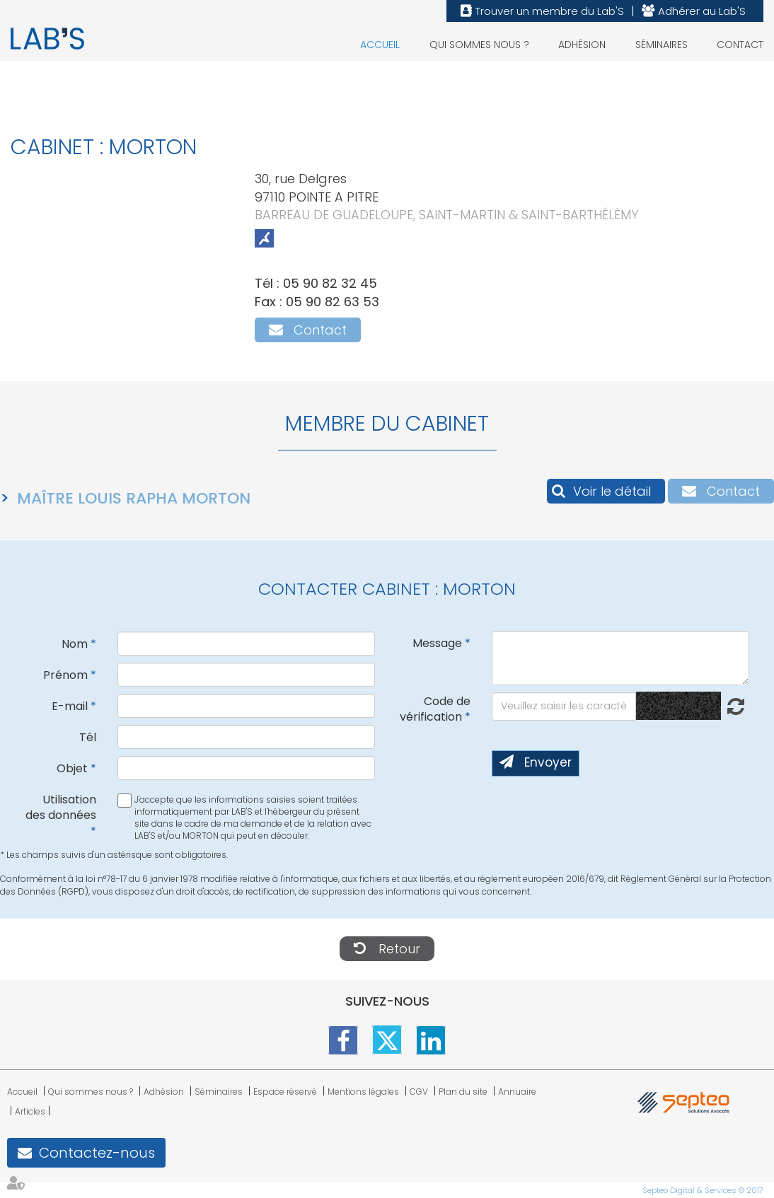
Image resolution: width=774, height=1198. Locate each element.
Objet (72, 768)
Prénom (65, 675)
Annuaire (517, 1092)
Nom (75, 644)
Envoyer (548, 762)
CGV (419, 1092)
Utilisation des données (60, 807)
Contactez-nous (97, 1153)
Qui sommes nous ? (479, 44)
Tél (87, 737)
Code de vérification (435, 709)
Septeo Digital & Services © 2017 (702, 1190)
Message (437, 643)
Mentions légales (363, 1092)
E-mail (70, 706)
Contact (740, 44)
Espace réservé (285, 1092)
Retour (399, 949)
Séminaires (661, 44)
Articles (30, 1111)
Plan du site (463, 1092)
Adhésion (582, 44)
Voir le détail (612, 491)
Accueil (380, 44)
